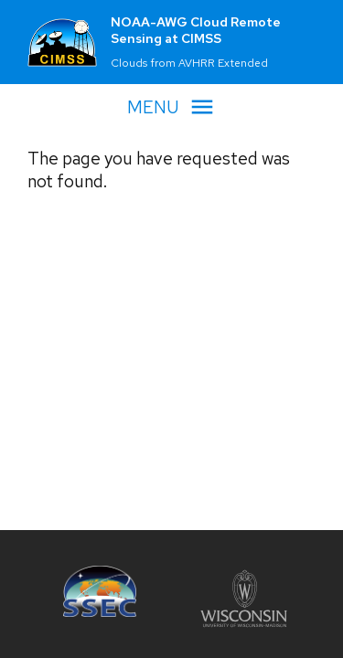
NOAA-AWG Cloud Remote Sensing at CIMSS (196, 30)
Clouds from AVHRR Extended (189, 63)
